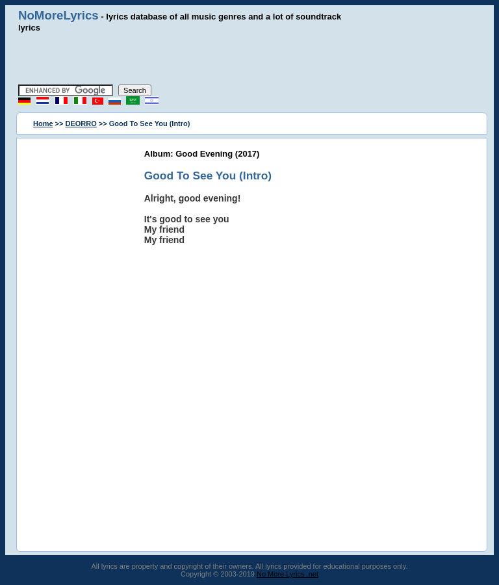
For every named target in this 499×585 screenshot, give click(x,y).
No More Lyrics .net (287, 574)
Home (43, 123)
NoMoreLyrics (58, 15)
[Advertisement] (249, 58)
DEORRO (81, 123)
